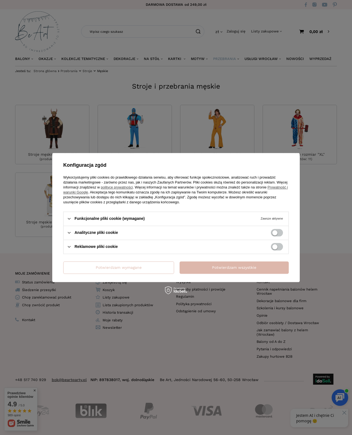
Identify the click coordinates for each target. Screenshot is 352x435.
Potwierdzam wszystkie (234, 267)
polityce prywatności (117, 187)
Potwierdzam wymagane (119, 267)
